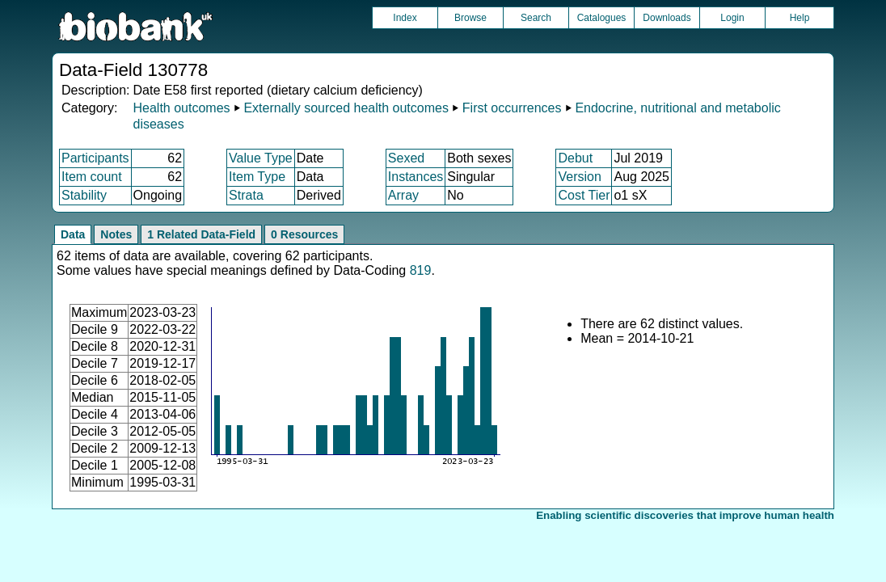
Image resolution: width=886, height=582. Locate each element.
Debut (575, 158)
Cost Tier (584, 195)
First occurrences (512, 108)
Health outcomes (181, 108)
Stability (84, 195)
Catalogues (602, 17)
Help (800, 17)
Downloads (666, 17)
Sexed (406, 158)
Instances (415, 176)
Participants (95, 158)
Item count (91, 176)
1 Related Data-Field (201, 234)
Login (732, 17)
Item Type (257, 176)
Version (579, 176)
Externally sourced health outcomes (345, 108)
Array (403, 195)
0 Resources (304, 234)
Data (73, 234)
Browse (470, 17)
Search (536, 17)
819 (421, 270)
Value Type (261, 158)
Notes (116, 234)
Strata (246, 195)
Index (404, 17)
